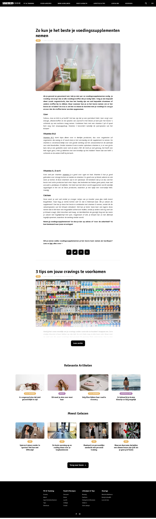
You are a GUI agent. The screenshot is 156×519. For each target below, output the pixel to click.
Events (45, 494)
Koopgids (128, 3)
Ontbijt (65, 503)
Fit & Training (29, 3)
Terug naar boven (77, 465)
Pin (81, 252)
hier (51, 243)
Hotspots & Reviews (88, 500)
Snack (65, 505)
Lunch (65, 500)
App (87, 252)
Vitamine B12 (48, 137)
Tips (38, 40)
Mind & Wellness (64, 3)
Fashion (84, 497)
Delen (69, 252)
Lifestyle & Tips (99, 3)
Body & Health (81, 3)
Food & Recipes (45, 3)
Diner (65, 497)
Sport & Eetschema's (50, 500)
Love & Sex (115, 3)
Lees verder (78, 343)
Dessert (66, 494)
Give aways (86, 505)
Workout (46, 505)
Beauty (84, 494)
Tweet (75, 252)
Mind (45, 497)
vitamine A (67, 174)
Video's (84, 503)
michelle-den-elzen (66, 40)
